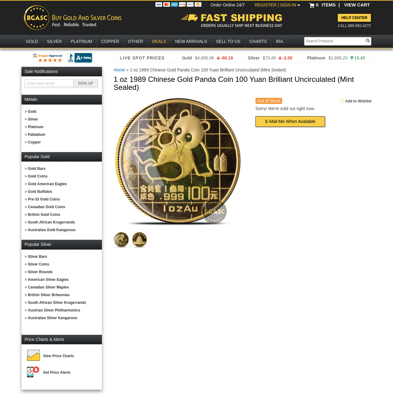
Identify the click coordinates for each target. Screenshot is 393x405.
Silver (33, 119)
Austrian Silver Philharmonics (54, 310)
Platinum (36, 127)
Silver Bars (37, 256)
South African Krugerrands (51, 222)
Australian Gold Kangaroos (52, 230)
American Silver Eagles (48, 279)
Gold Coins (38, 176)
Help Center (354, 18)
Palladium (36, 134)
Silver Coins (38, 264)
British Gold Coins (44, 214)
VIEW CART (357, 4)
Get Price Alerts (57, 372)
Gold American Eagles (47, 184)
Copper (34, 142)
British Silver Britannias (49, 295)
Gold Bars (36, 168)
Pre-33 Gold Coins (44, 199)
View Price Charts (58, 356)
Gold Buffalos (40, 191)
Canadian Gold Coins (46, 207)
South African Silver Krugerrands (57, 302)
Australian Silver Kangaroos (52, 318)
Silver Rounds (40, 272)
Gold (32, 111)
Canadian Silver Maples (48, 287)
